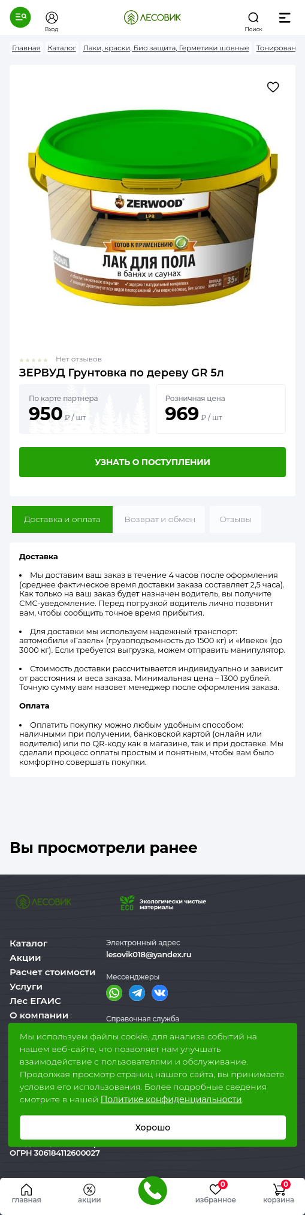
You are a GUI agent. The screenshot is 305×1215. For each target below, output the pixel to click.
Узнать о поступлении (152, 462)
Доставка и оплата (62, 519)
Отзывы (235, 519)
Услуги (26, 986)
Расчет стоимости (53, 972)
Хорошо (152, 1127)
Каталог (28, 943)
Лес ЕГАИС (35, 1000)
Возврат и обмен (160, 519)
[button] (20, 17)
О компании (39, 1015)
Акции (25, 957)
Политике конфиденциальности (171, 1099)
